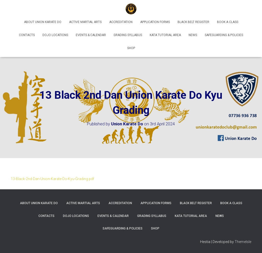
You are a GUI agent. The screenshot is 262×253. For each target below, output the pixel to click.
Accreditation (121, 22)
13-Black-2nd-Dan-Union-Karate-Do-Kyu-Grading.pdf (52, 179)
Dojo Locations (55, 35)
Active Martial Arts (85, 22)
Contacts (27, 35)
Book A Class (227, 22)
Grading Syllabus (128, 35)
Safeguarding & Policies (224, 35)
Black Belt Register (193, 22)
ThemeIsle (243, 242)
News (193, 35)
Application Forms (155, 22)
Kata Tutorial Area (165, 35)
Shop (131, 48)
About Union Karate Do (42, 22)
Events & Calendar (91, 35)
